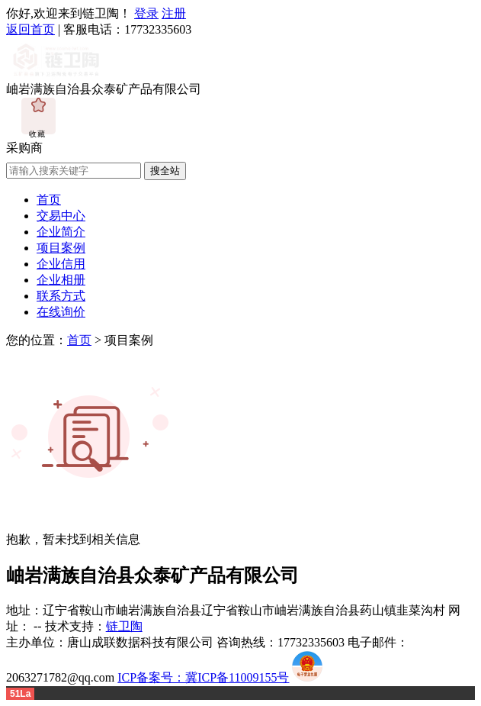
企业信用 (61, 263)
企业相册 (61, 279)
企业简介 (61, 231)
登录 (146, 13)
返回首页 (30, 29)
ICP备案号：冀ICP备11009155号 (203, 677)
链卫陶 (124, 626)
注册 (174, 13)
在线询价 (61, 311)
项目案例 (61, 247)
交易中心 (61, 215)
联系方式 (61, 295)
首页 (49, 199)
